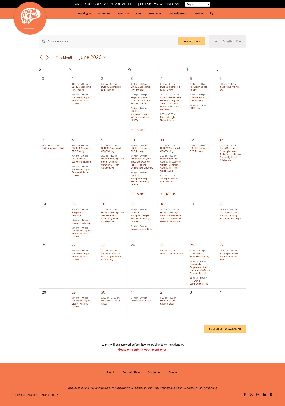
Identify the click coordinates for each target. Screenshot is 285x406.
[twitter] (251, 394)
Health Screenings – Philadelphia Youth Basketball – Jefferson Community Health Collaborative (230, 154)
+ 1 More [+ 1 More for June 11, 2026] (167, 193)
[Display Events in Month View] (227, 41)
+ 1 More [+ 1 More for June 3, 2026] (138, 129)
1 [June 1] (73, 78)
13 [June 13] (221, 139)
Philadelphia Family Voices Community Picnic (228, 256)
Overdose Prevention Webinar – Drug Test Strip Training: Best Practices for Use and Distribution (170, 103)
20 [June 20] (221, 203)
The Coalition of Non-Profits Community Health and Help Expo (230, 215)
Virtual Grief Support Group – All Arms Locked (81, 100)
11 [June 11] (162, 139)
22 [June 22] (74, 245)
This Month (64, 57)
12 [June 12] (192, 139)
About (110, 372)
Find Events (192, 41)
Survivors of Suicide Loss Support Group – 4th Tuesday (111, 256)
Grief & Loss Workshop (171, 253)
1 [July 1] (132, 292)
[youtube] (271, 394)
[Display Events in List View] (216, 41)
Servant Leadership (81, 223)
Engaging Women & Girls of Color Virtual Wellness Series (140, 100)
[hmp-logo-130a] (30, 9)
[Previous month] (41, 57)
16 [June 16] (103, 203)
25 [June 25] (162, 245)
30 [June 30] (103, 292)
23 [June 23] (103, 245)
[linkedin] (264, 394)
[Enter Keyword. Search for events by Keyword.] (111, 41)
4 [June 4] (161, 78)
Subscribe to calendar (225, 328)
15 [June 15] (74, 203)
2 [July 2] (161, 292)
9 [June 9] (102, 139)
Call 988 (145, 4)
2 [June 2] (102, 78)
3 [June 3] (132, 78)
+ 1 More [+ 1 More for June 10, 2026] (138, 193)
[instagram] (257, 394)
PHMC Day (195, 108)
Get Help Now (131, 372)
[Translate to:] (197, 4)
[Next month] (47, 57)
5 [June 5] (191, 78)
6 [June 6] (220, 78)
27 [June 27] (221, 245)
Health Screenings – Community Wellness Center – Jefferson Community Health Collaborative (170, 164)
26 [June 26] (192, 245)
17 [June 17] (133, 203)
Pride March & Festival (53, 148)
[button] (211, 13)
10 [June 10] (133, 139)
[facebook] (244, 394)
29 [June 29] (74, 292)
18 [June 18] (162, 203)
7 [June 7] (43, 139)
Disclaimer (154, 372)
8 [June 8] (73, 139)
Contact (174, 372)
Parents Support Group (142, 229)
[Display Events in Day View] (239, 41)
